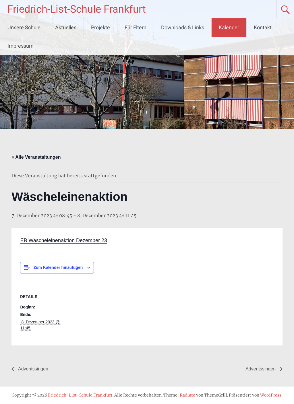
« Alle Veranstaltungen (36, 157)
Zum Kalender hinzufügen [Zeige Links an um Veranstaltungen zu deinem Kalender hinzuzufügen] (58, 267)
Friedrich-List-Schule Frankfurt (76, 9)
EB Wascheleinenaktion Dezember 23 (63, 240)
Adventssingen (32, 368)
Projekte (100, 27)
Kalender (229, 27)
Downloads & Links (182, 27)
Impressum (20, 46)
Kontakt (263, 27)
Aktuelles (65, 27)
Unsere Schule (23, 27)
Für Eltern (135, 27)
